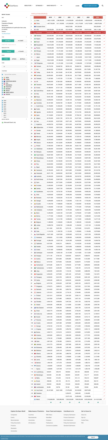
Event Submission (68, 420)
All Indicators (31, 423)
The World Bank (6, 33)
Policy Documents (15, 423)
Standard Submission (69, 425)
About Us (83, 415)
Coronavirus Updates (51, 425)
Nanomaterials (15, 420)
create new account (90, 6)
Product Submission (69, 417)
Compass (48, 420)
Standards (13, 428)
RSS (82, 423)
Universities (14, 431)
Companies (14, 415)
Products (13, 425)
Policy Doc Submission (70, 423)
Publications (49, 423)
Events (12, 417)
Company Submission (69, 415)
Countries (31, 415)
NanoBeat (49, 417)
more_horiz (61, 5)
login (77, 6)
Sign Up (83, 417)
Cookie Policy (4, 438)
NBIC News (49, 415)
